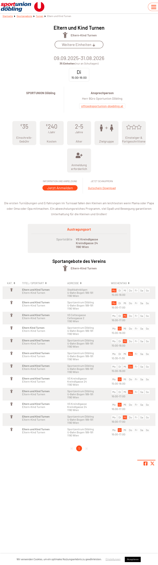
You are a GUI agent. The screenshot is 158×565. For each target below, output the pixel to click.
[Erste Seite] (71, 448)
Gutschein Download (102, 188)
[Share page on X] (152, 463)
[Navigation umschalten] (153, 7)
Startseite (8, 16)
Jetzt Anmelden (60, 188)
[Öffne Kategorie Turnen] (65, 35)
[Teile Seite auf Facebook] (145, 463)
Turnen (39, 16)
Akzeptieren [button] (133, 559)
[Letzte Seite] (87, 448)
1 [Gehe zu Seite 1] (79, 448)
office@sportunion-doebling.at (102, 106)
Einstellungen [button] (113, 559)
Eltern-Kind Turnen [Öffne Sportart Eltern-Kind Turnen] (84, 35)
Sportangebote (24, 16)
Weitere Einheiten (78, 44)
